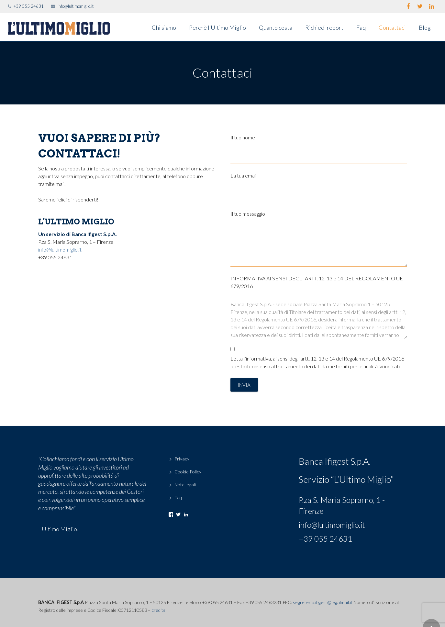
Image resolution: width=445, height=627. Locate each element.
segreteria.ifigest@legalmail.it (322, 602)
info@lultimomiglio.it (76, 6)
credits (158, 610)
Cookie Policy (187, 471)
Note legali (185, 484)
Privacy (181, 458)
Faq (178, 497)
